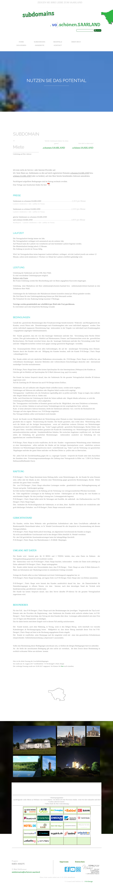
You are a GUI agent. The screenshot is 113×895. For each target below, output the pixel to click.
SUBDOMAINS (39, 42)
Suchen (99, 30)
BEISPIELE (57, 42)
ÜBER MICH (76, 42)
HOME (21, 42)
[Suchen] (85, 30)
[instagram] (78, 869)
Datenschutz (80, 862)
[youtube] (72, 869)
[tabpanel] (60, 2)
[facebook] (67, 869)
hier (62, 666)
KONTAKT (58, 45)
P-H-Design (89, 881)
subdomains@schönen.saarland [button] (26, 872)
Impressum (64, 862)
